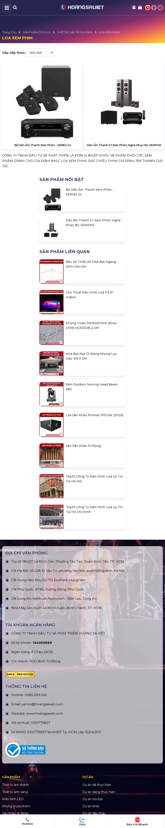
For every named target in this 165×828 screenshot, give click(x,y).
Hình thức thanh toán (18, 789)
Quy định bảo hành (96, 768)
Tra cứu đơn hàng (95, 782)
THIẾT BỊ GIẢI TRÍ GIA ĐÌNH (75, 32)
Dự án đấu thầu (94, 749)
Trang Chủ (9, 32)
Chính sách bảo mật (17, 775)
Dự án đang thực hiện (98, 727)
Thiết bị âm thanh (15, 720)
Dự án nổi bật (92, 734)
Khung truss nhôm (16, 742)
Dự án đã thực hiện (96, 720)
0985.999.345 (36, 630)
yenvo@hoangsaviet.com (42, 640)
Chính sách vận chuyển (19, 782)
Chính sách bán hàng (98, 775)
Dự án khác (91, 742)
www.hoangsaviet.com (44, 649)
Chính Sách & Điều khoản (21, 768)
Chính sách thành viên (18, 796)
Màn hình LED (13, 734)
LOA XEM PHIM (109, 32)
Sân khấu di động (15, 749)
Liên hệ (87, 796)
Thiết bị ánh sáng (15, 727)
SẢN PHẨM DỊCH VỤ (37, 32)
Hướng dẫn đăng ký (97, 789)
